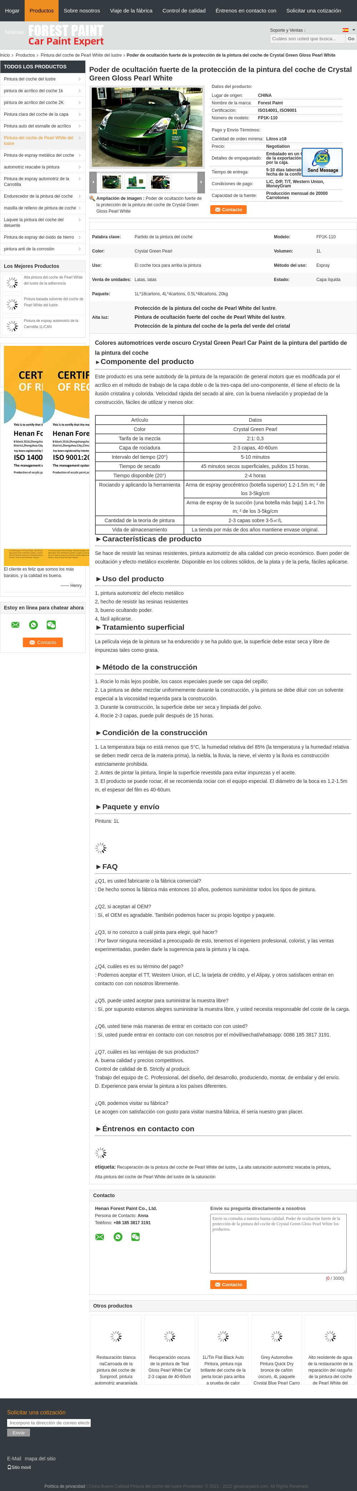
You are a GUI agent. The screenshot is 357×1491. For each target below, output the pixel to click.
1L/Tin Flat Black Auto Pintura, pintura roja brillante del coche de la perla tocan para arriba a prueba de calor (223, 1370)
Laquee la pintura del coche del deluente (34, 222)
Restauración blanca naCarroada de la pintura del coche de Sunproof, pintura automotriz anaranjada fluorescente (116, 1373)
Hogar (12, 10)
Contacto (232, 209)
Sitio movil (19, 1467)
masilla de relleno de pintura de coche (40, 208)
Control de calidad (184, 10)
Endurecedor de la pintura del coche (38, 196)
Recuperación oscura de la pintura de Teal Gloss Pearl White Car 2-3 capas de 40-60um (169, 1367)
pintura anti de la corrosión (29, 248)
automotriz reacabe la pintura (31, 167)
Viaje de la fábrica (131, 10)
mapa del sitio (40, 1458)
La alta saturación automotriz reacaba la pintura (283, 1167)
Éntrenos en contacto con (246, 10)
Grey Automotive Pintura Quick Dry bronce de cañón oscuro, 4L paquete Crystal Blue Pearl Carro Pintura (276, 1373)
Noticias (14, 32)
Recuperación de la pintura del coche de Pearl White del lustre (176, 1167)
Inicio (5, 55)
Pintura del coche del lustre (30, 79)
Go (351, 38)
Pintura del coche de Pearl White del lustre (81, 55)
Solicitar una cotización (313, 10)
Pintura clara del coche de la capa (36, 114)
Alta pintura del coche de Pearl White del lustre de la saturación (155, 1176)
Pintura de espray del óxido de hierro (39, 237)
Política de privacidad (64, 1486)
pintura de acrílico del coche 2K (34, 102)
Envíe (18, 1432)
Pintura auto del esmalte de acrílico (37, 126)
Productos (42, 10)
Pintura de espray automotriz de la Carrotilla (36, 181)
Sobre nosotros (82, 10)
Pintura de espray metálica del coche (39, 155)
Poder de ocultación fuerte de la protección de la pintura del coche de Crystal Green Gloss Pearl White (149, 205)
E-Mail (14, 1458)
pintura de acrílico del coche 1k (33, 90)
